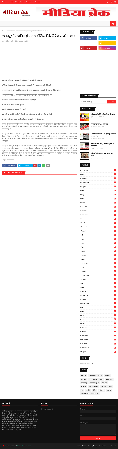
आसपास (107, 376)
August (98, 187)
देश (82, 390)
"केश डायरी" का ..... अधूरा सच (99, 124)
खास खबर (104, 383)
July (98, 235)
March (98, 203)
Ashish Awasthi (9, 41)
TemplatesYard (12, 446)
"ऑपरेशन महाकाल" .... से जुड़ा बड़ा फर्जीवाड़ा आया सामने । (103, 135)
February (98, 174)
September (98, 183)
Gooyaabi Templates (24, 446)
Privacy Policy (19, 2)
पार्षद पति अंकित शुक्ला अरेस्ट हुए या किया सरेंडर (102, 154)
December (98, 170)
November (98, 219)
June (98, 191)
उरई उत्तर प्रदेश (93, 379)
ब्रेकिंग (94, 390)
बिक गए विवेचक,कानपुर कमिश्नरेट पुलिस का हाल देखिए (102, 144)
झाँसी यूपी (103, 386)
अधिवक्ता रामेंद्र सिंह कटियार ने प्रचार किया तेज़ (103, 114)
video (100, 376)
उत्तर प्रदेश (83, 379)
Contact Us (112, 446)
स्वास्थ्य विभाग (11, 31)
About (11, 2)
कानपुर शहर (84, 383)
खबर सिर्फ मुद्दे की (94, 383)
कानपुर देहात (109, 379)
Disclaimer (29, 2)
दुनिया (110, 386)
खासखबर (83, 386)
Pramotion (92, 376)
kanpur (83, 376)
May (98, 195)
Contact (37, 2)
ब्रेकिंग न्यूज (101, 390)
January (98, 211)
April (98, 199)
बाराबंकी (88, 390)
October (98, 178)
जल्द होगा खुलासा (93, 386)
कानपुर (101, 379)
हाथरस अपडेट (94, 394)
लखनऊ (109, 390)
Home (4, 2)
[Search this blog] (93, 101)
